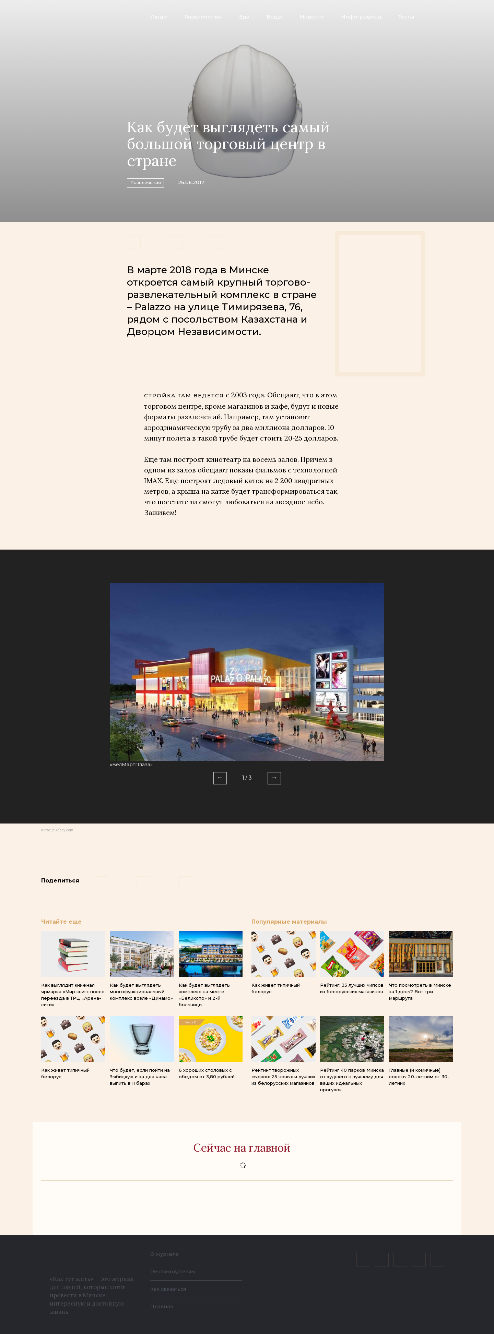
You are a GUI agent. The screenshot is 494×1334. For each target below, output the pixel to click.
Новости (312, 16)
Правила (163, 1306)
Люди (159, 16)
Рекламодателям (175, 1271)
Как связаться (170, 1289)
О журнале (166, 1254)
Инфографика (361, 16)
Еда (244, 16)
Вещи (275, 16)
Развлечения (203, 16)
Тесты (406, 16)
